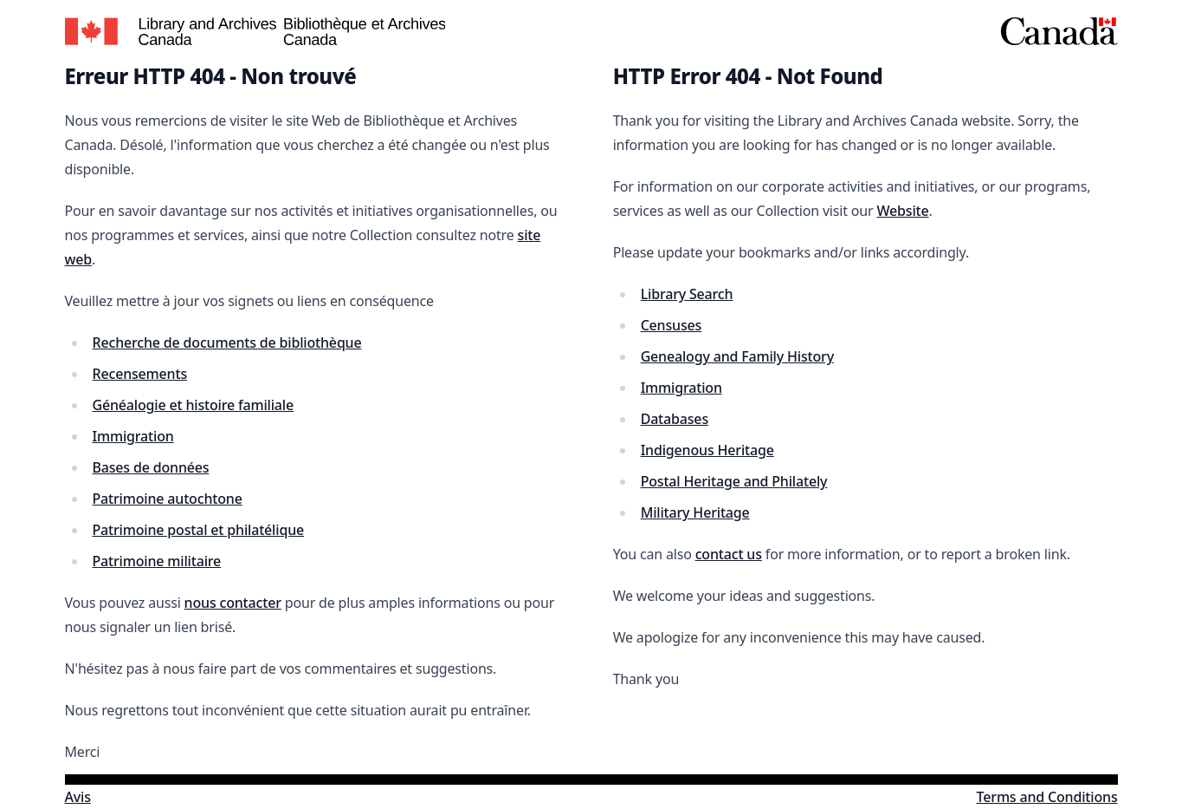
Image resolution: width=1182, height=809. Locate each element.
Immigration (133, 436)
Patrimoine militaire (157, 561)
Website (902, 210)
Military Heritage (695, 512)
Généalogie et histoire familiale (193, 404)
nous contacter (232, 602)
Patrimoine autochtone (167, 498)
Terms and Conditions (1047, 796)
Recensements (140, 373)
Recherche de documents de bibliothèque (227, 342)
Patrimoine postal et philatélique (199, 529)
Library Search (687, 293)
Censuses (671, 325)
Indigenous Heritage (707, 450)
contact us (728, 554)
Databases (674, 418)
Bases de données (151, 467)
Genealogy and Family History (737, 356)
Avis (78, 796)
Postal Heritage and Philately (734, 481)
